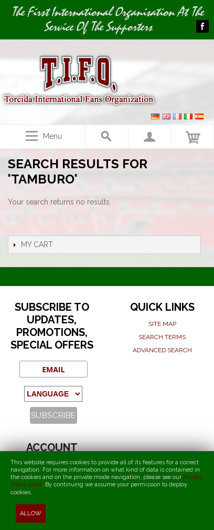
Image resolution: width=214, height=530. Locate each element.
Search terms (162, 337)
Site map (162, 324)
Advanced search (162, 350)
